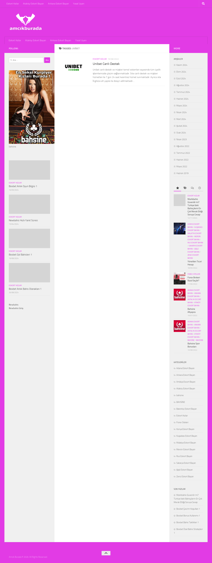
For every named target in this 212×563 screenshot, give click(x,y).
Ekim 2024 (181, 71)
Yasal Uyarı (78, 3)
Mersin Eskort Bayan (185, 449)
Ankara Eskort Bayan (58, 3)
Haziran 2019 (182, 173)
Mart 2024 (181, 119)
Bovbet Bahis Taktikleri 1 (187, 522)
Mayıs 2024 (181, 105)
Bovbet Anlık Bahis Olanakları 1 (25, 288)
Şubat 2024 (181, 126)
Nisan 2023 (181, 139)
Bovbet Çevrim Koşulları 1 (188, 509)
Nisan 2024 (181, 112)
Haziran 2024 (182, 99)
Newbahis (13, 304)
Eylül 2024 (181, 78)
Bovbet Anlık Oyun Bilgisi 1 (23, 186)
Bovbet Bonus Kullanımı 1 (188, 515)
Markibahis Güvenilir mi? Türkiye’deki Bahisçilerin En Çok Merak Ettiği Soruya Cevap (188, 499)
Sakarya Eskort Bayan (186, 463)
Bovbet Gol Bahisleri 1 (20, 254)
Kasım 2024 (181, 65)
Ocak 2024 (181, 132)
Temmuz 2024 (183, 92)
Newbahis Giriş (16, 308)
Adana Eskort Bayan (185, 368)
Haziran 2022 (182, 159)
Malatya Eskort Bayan (186, 442)
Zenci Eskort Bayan (185, 476)
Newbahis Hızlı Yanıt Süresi (23, 220)
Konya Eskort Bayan (185, 429)
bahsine (191, 340)
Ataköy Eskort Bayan (33, 3)
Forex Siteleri (194, 274)
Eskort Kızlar (12, 3)
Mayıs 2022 (181, 166)
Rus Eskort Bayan (195, 243)
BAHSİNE (199, 340)
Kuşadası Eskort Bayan (186, 436)
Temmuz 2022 (183, 153)
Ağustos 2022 (182, 146)
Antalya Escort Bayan (185, 381)
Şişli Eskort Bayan (184, 469)
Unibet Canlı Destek (106, 64)
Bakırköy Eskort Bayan (186, 409)
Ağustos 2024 (182, 85)
